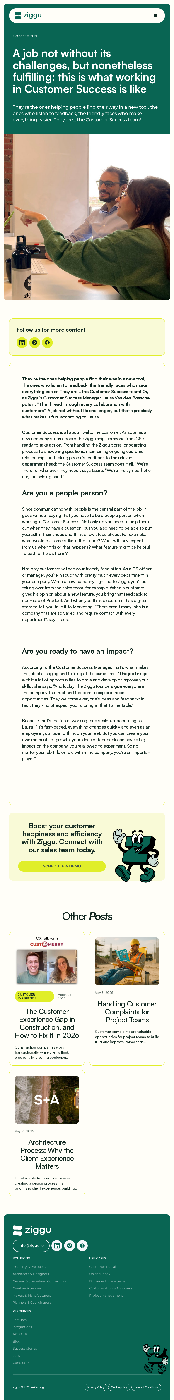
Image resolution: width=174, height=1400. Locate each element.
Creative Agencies (27, 1288)
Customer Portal (102, 1267)
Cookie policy (119, 1387)
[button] (155, 15)
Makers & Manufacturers (32, 1295)
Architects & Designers (31, 1274)
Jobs (16, 1356)
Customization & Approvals (110, 1288)
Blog (16, 1341)
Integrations (22, 1327)
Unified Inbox (99, 1274)
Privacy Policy (95, 1387)
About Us (20, 1334)
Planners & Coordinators (32, 1302)
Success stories (25, 1348)
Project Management (106, 1295)
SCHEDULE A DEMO (62, 866)
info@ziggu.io (31, 1245)
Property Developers (29, 1267)
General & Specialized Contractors (39, 1281)
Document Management (109, 1281)
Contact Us (21, 1363)
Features (20, 1320)
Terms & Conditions (146, 1387)
